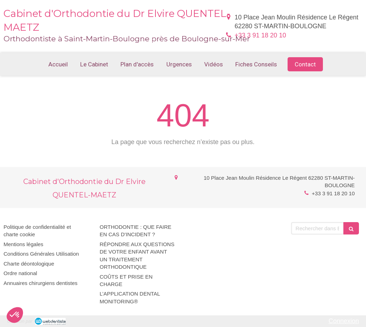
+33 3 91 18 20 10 (260, 35)
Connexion (344, 321)
